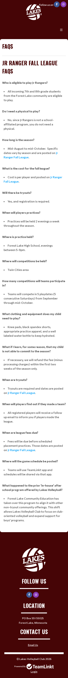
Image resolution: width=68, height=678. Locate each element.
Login (34, 671)
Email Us (33, 645)
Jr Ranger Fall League (21, 392)
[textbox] (34, 49)
